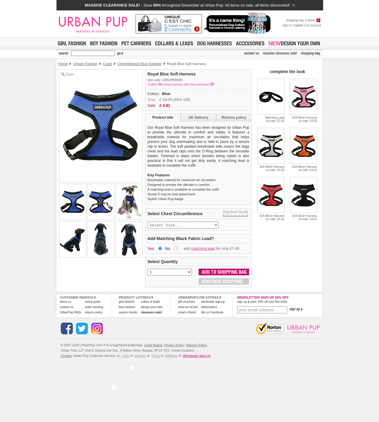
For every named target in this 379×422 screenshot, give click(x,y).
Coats (107, 64)
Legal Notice (153, 345)
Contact (66, 356)
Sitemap (140, 356)
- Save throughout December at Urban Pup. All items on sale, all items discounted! (190, 5)
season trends (128, 313)
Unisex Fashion (85, 64)
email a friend (187, 313)
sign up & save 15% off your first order (262, 302)
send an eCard (188, 307)
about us (65, 302)
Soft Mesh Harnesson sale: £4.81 (304, 119)
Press (156, 356)
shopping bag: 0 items (303, 20)
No (167, 249)
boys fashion (127, 307)
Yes (150, 249)
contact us (66, 307)
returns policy (93, 313)
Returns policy (233, 117)
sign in (286, 25)
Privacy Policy (174, 345)
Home (63, 64)
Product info (163, 117)
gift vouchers (186, 302)
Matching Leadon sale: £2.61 (275, 119)
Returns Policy (196, 345)
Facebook (212, 313)
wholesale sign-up (213, 302)
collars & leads (150, 302)
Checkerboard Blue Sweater (139, 64)
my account (313, 25)
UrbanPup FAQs (70, 313)
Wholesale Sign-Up (197, 356)
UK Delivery (198, 117)
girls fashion (126, 302)
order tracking (94, 307)
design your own (152, 307)
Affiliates (171, 356)
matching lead (203, 249)
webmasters (209, 307)
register (298, 25)
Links (125, 356)
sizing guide (93, 302)
